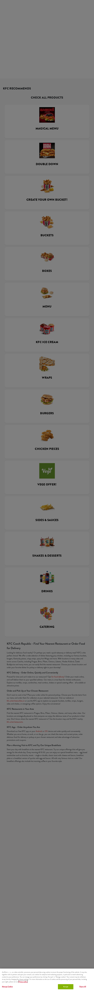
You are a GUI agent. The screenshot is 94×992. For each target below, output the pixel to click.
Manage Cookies (7, 986)
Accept (65, 986)
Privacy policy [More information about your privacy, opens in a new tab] (23, 982)
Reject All (82, 986)
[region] (47, 980)
